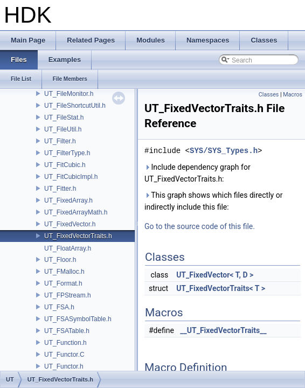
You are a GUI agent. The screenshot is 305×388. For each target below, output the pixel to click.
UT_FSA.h (59, 307)
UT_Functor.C (64, 354)
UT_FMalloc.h (64, 271)
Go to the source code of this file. (199, 226)
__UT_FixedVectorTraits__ (223, 330)
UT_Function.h (65, 343)
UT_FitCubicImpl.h (71, 177)
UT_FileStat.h (64, 117)
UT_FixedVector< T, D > (214, 275)
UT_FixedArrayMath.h (75, 212)
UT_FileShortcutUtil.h (75, 105)
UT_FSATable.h (66, 331)
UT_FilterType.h (67, 153)
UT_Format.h (63, 283)
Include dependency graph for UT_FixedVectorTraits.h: (197, 173)
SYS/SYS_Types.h (224, 151)
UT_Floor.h (60, 260)
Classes (269, 94)
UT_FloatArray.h (67, 248)
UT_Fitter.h (60, 188)
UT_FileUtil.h (62, 129)
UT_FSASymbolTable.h (78, 319)
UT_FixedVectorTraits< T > (220, 288)
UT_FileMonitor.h (68, 94)
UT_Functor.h (64, 366)
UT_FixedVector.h (69, 224)
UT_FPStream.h (67, 295)
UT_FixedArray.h (68, 200)
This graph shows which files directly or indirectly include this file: (213, 201)
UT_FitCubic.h (65, 165)
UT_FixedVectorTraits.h (78, 236)
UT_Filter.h (60, 141)
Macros (292, 94)
